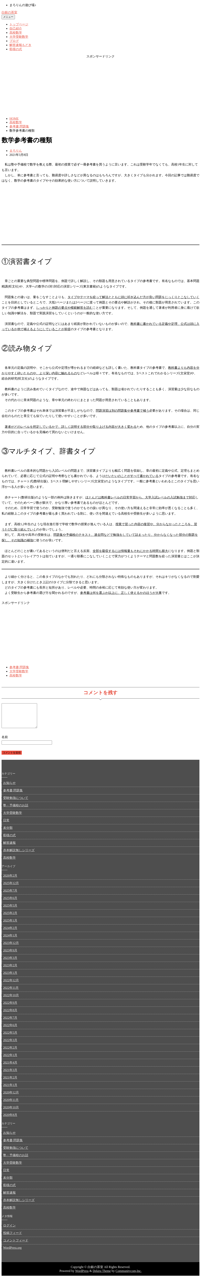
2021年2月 (10, 1082)
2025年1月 (10, 925)
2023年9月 (10, 955)
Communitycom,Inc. (129, 1275)
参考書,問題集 (19, 126)
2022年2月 (10, 1052)
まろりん (15, 150)
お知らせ (9, 787)
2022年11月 (11, 992)
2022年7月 (10, 1022)
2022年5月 (10, 1037)
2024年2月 (10, 932)
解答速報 (9, 847)
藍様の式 (15, 49)
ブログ (14, 41)
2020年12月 (11, 1097)
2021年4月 (10, 1067)
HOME (14, 118)
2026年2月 (10, 880)
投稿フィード (12, 1237)
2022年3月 (10, 1044)
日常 (6, 825)
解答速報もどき (20, 45)
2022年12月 (11, 985)
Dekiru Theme (102, 1275)
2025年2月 (10, 917)
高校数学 (15, 32)
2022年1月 (10, 1059)
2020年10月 (11, 1112)
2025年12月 (11, 887)
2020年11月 (11, 1104)
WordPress (82, 1275)
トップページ (18, 24)
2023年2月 (10, 970)
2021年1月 (10, 1089)
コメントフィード (15, 1245)
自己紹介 (15, 28)
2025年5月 (10, 910)
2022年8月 (10, 1015)
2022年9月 (10, 1007)
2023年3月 (10, 962)
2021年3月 (10, 1074)
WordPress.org (12, 1252)
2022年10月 (11, 1000)
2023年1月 (10, 977)
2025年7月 (10, 895)
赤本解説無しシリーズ (19, 855)
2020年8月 (10, 1119)
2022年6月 (10, 1030)
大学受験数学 (18, 36)
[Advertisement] (100, 86)
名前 (5, 741)
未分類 (8, 832)
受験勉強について (15, 802)
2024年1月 (10, 940)
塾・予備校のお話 (15, 810)
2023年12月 (11, 947)
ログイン (9, 1230)
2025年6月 (10, 902)
